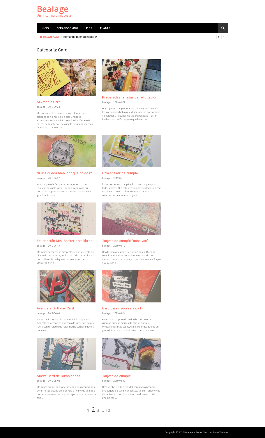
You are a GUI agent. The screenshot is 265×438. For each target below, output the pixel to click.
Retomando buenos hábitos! (79, 37)
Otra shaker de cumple (120, 173)
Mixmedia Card (49, 102)
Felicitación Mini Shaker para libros (64, 241)
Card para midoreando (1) (122, 308)
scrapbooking (67, 28)
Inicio (45, 28)
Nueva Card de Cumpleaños (58, 376)
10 (107, 410)
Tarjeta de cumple (116, 376)
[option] (143, 37)
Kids (89, 28)
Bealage (52, 8)
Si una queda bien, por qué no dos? (64, 173)
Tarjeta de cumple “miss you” (125, 241)
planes (105, 28)
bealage (41, 106)
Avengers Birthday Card (55, 308)
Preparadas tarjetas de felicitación (129, 97)
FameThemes (220, 432)
